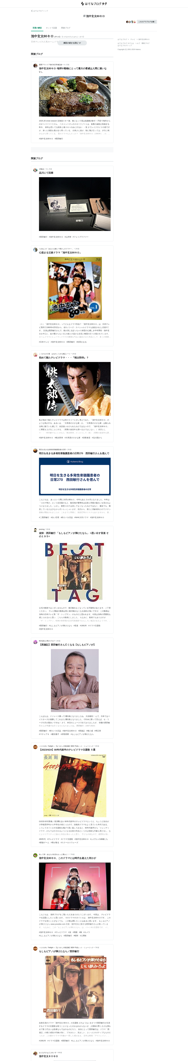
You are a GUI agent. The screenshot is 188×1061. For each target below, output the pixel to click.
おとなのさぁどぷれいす (47, 1053)
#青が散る (55, 842)
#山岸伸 (68, 237)
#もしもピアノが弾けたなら (60, 626)
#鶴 (80, 932)
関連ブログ (65, 28)
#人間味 (83, 936)
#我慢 (75, 932)
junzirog (42, 529)
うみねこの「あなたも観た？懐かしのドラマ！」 (56, 249)
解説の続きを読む (72, 43)
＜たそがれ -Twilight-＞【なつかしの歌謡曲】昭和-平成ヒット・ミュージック (66, 746)
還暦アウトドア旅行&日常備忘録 (50, 65)
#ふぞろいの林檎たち (99, 839)
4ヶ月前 (66, 65)
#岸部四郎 (65, 734)
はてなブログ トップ (39, 11)
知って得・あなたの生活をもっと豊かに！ (54, 854)
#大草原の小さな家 (72, 438)
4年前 (60, 1053)
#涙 (69, 932)
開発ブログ (146, 43)
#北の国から (97, 438)
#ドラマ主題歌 (94, 626)
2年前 (69, 449)
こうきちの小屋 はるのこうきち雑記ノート (54, 354)
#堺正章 (98, 731)
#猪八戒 (89, 731)
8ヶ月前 (49, 169)
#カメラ (86, 932)
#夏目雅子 (55, 734)
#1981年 (83, 626)
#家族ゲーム (44, 842)
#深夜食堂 (86, 438)
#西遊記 (81, 731)
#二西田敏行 (44, 517)
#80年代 (42, 839)
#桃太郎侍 (59, 438)
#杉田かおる (81, 342)
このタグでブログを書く (147, 22)
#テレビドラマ (53, 839)
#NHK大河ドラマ (81, 517)
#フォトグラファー (80, 237)
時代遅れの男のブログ (47, 641)
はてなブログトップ (125, 45)
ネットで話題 (51, 28)
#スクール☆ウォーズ (69, 842)
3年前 (97, 746)
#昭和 (76, 936)
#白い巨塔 (55, 517)
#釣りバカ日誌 (67, 517)
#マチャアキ (44, 734)
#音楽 (76, 626)
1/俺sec (42, 169)
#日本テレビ (44, 342)
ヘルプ (137, 43)
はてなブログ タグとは (126, 43)
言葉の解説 (37, 28)
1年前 (77, 249)
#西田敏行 (59, 139)
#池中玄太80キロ (46, 139)
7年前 (72, 854)
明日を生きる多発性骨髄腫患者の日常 (52, 449)
